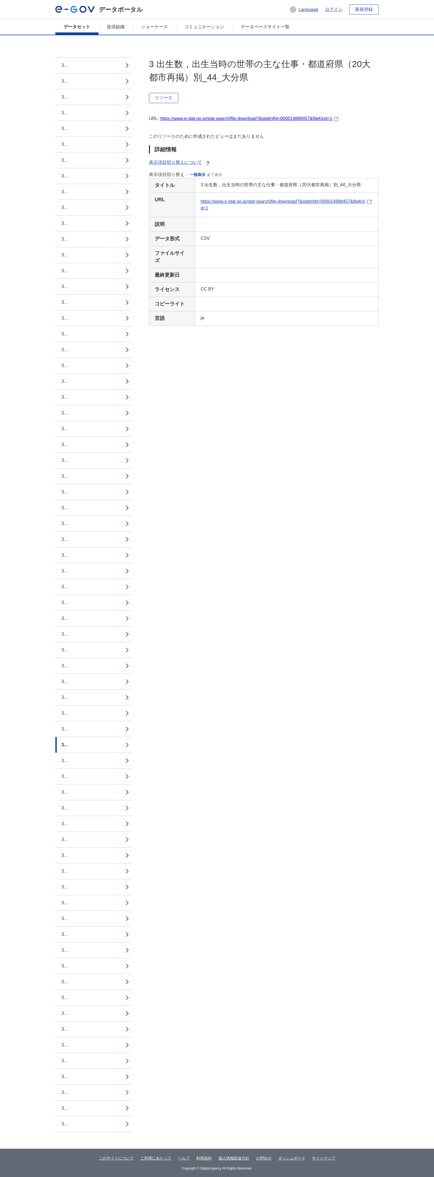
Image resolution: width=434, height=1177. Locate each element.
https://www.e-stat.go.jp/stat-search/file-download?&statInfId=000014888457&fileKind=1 (246, 118)
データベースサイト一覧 (265, 26)
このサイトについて (116, 1158)
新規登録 (364, 9)
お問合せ (264, 1158)
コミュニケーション (204, 26)
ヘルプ (184, 1158)
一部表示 (197, 174)
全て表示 (214, 174)
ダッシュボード (291, 1158)
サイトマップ (323, 1158)
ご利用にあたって (155, 1158)
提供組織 (116, 26)
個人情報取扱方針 (233, 1158)
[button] (303, 9)
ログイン (334, 9)
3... (64, 65)
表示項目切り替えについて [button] (180, 162)
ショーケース (154, 26)
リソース (163, 97)
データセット (77, 26)
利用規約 (204, 1158)
